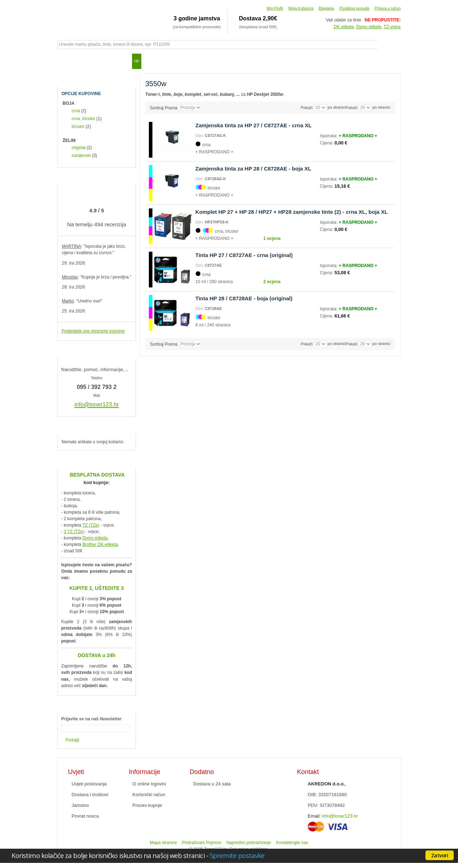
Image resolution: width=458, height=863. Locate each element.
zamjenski (81, 155)
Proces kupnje (147, 805)
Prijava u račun (388, 8)
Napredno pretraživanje (248, 842)
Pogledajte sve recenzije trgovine (93, 331)
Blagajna (326, 8)
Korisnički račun (148, 794)
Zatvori (439, 855)
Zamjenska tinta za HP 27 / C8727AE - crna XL (253, 125)
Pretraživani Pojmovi (201, 842)
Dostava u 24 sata (212, 783)
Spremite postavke (237, 855)
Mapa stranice (163, 842)
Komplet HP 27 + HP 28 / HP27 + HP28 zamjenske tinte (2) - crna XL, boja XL (291, 212)
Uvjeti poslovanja (89, 783)
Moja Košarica (300, 8)
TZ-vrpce (392, 26)
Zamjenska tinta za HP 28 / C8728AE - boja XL (253, 169)
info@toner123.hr (340, 816)
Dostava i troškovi (90, 794)
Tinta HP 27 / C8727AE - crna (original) (244, 255)
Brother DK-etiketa (100, 544)
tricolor (78, 126)
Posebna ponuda (354, 8)
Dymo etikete (368, 26)
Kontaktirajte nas (292, 842)
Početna (66, 61)
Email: (314, 816)
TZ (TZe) (90, 525)
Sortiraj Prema (163, 107)
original (79, 147)
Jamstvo (80, 805)
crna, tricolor (83, 118)
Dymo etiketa (94, 538)
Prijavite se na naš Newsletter (91, 718)
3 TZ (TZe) (74, 531)
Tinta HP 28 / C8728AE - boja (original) (243, 298)
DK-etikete (344, 26)
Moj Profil (275, 8)
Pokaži (351, 107)
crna (76, 110)
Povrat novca (85, 816)
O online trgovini (149, 783)
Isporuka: (329, 135)
